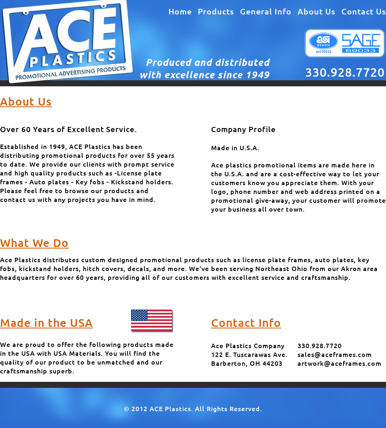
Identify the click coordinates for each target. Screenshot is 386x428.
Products (216, 11)
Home (180, 11)
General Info (266, 11)
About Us (316, 11)
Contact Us (363, 11)
